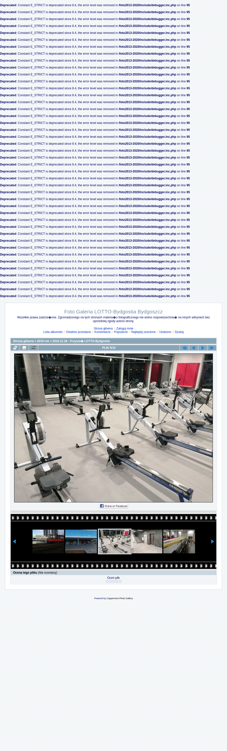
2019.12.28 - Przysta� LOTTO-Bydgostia (81, 341)
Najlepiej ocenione (143, 332)
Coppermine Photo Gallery (120, 598)
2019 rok (43, 341)
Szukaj (179, 332)
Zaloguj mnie (124, 328)
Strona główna (103, 328)
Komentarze (102, 332)
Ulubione (165, 332)
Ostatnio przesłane (78, 332)
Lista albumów (52, 332)
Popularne (121, 332)
